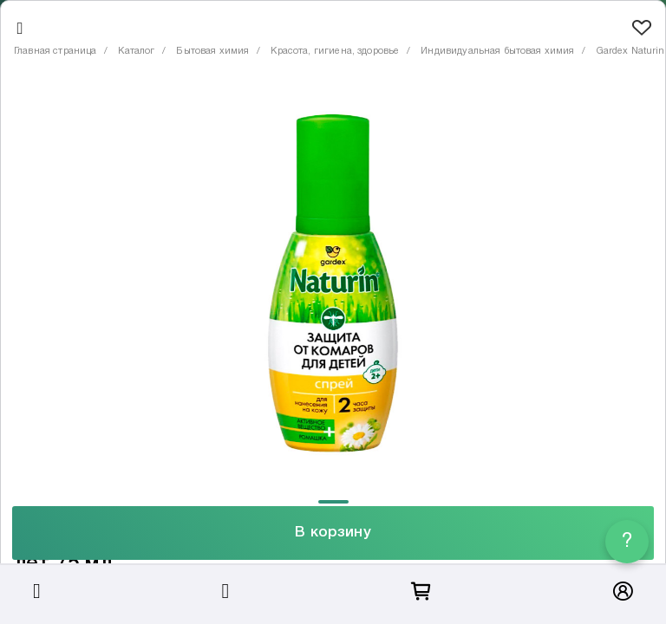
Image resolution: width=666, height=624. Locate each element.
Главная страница (55, 51)
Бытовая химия (212, 51)
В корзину (332, 532)
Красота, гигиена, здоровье (335, 51)
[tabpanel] (333, 285)
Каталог (136, 51)
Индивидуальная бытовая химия (497, 51)
